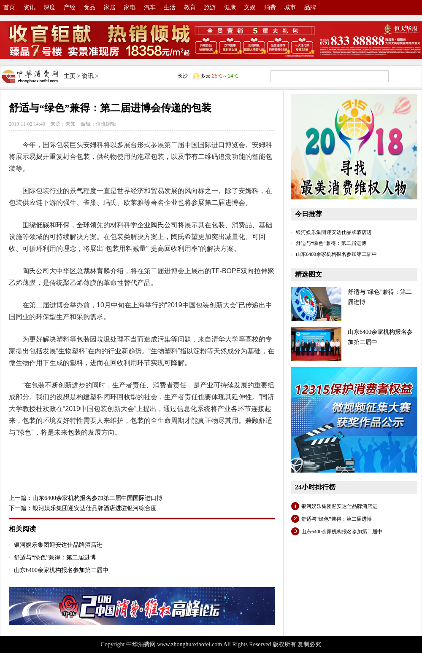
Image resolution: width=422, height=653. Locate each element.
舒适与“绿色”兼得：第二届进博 (55, 557)
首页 (9, 7)
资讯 (88, 76)
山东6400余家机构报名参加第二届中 (61, 570)
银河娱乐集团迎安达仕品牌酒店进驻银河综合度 (94, 508)
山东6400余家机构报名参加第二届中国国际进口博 (97, 498)
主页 (70, 76)
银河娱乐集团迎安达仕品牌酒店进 (58, 545)
